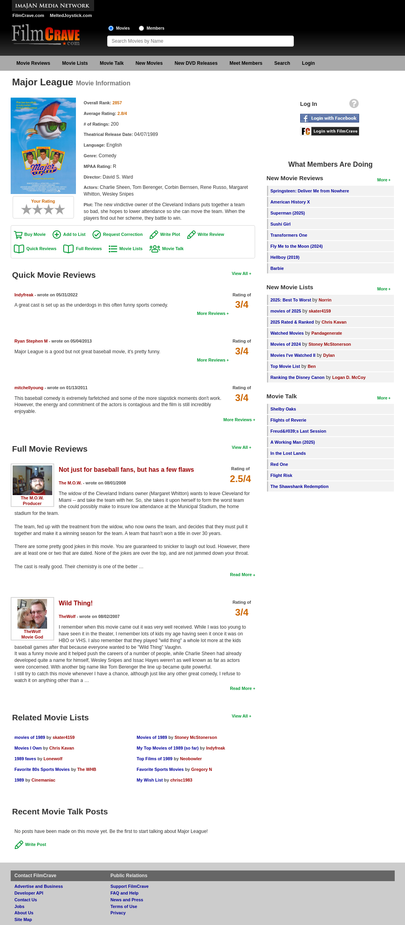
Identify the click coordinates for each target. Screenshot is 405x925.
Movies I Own (28, 748)
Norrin (325, 300)
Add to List (74, 234)
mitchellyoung (29, 387)
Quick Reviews (41, 248)
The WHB (86, 769)
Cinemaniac (43, 780)
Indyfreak (24, 294)
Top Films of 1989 (154, 758)
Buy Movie (35, 234)
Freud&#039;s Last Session (298, 431)
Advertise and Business (39, 886)
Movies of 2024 (286, 344)
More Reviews (211, 313)
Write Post (35, 844)
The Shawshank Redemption (300, 486)
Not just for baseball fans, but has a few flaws (126, 469)
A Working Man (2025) (293, 442)
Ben (312, 366)
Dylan (329, 355)
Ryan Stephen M (31, 341)
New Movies (149, 63)
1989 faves (25, 758)
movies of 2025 (286, 311)
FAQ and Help (124, 893)
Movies (123, 28)
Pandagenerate (326, 333)
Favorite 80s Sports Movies (42, 769)
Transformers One (289, 235)
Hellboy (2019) (285, 257)
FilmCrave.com (28, 15)
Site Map (23, 919)
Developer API (29, 893)
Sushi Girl (281, 224)
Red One (279, 464)
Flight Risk (281, 475)
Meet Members (245, 63)
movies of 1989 (30, 737)
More (382, 179)
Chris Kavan (61, 748)
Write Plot (170, 234)
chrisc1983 (181, 780)
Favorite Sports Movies (160, 769)
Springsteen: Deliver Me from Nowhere (310, 190)
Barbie (277, 268)
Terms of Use (123, 906)
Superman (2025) (288, 213)
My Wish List (150, 780)
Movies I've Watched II (293, 355)
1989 (19, 780)
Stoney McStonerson (195, 737)
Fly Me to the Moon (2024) (297, 246)
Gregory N (201, 769)
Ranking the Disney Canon (298, 377)
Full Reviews (89, 248)
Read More (241, 574)
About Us (24, 912)
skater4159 (64, 737)
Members (156, 28)
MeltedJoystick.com (71, 15)
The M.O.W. (32, 497)
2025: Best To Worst (291, 300)
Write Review (211, 234)
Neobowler (191, 758)
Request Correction (123, 234)
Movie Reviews (33, 63)
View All (240, 273)
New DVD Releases (196, 63)
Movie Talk (111, 63)
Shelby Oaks (283, 409)
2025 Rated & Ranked (292, 322)
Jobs (20, 906)
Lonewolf (53, 758)
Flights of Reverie (289, 420)
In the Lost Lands (288, 453)
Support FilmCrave (129, 886)
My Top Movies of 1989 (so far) (168, 748)
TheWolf (32, 631)
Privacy (117, 912)
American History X (290, 202)
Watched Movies (287, 333)
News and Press (126, 899)
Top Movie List (285, 366)
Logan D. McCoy (349, 377)
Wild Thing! (76, 603)
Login (308, 63)
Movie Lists (75, 63)
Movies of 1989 (152, 737)
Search (282, 63)
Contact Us (26, 899)
